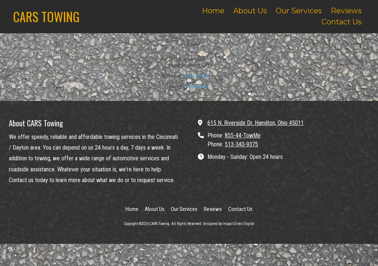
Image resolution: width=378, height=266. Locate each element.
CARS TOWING (46, 16)
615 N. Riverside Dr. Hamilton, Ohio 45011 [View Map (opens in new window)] (255, 122)
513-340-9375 (196, 86)
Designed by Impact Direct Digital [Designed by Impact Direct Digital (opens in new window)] (229, 224)
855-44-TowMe (196, 76)
